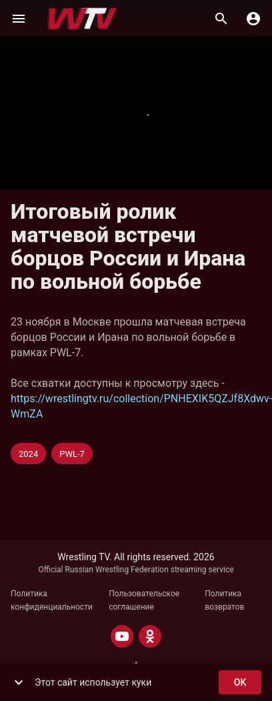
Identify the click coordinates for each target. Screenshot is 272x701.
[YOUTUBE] (122, 636)
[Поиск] (221, 19)
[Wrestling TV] (82, 18)
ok (240, 682)
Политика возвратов (224, 600)
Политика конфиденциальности (52, 600)
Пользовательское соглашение (144, 600)
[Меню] (19, 19)
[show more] (19, 682)
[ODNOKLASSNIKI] (150, 636)
